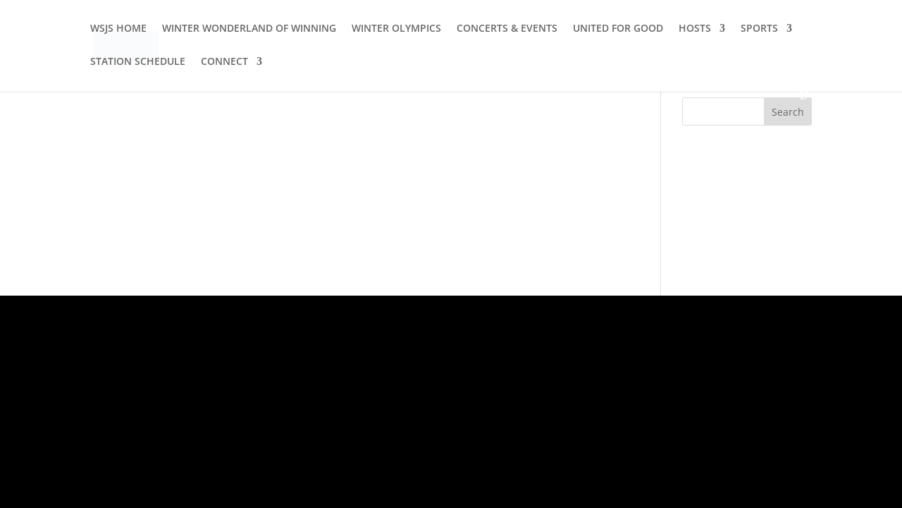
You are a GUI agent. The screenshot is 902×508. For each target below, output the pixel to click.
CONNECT (224, 62)
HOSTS (695, 29)
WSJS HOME (118, 29)
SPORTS (759, 29)
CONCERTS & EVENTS (507, 29)
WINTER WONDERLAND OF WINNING (249, 29)
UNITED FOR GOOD (618, 29)
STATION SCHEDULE (137, 62)
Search (788, 112)
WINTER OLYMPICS (396, 29)
